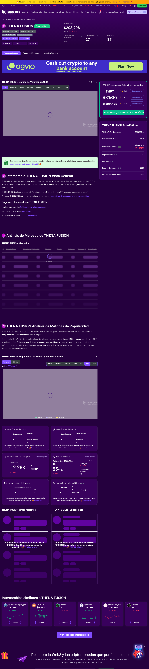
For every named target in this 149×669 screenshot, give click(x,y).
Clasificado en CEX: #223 (28, 31)
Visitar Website (90, 457)
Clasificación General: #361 (10, 31)
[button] (121, 6)
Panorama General (11, 53)
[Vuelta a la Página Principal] (3, 20)
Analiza (15, 622)
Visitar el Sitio (42, 26)
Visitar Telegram (41, 457)
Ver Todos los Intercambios (74, 634)
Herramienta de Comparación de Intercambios (69, 196)
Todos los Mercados (31, 53)
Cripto (9, 20)
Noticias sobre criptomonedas (32, 207)
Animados (26, 211)
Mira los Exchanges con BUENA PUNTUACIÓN (123, 112)
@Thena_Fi (12, 366)
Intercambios (19, 20)
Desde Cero (32, 216)
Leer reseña (137, 91)
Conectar (142, 6)
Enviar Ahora (35, 448)
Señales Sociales (51, 53)
